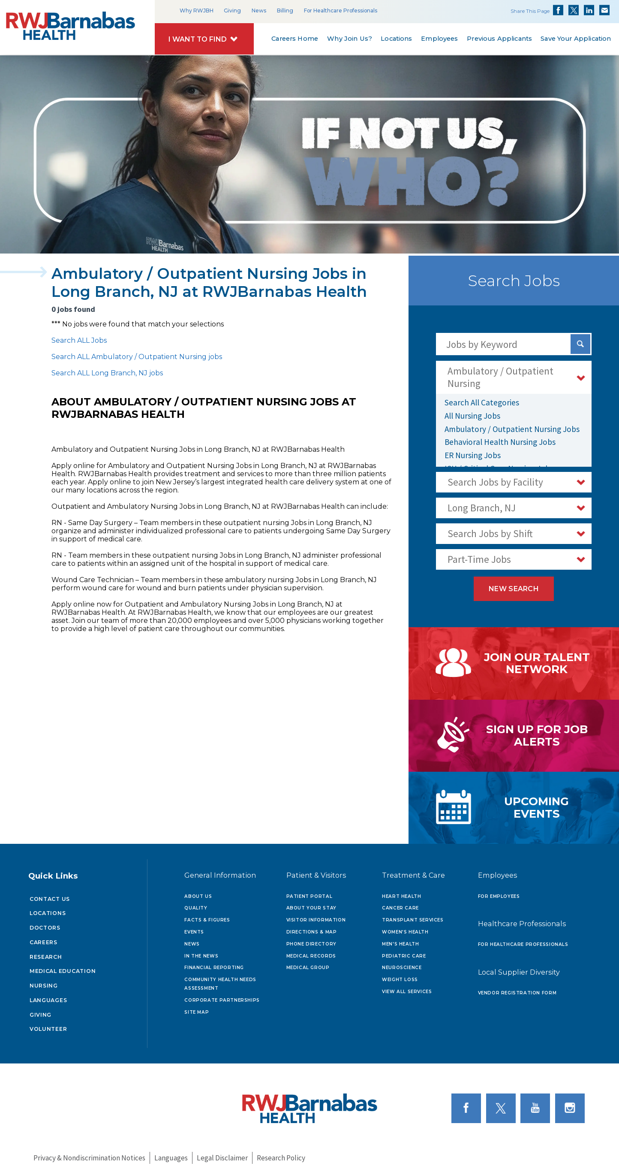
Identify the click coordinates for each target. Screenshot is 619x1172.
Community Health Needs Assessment (220, 980)
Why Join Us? (349, 38)
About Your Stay (311, 904)
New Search (514, 589)
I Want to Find (197, 39)
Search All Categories (482, 402)
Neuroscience (401, 964)
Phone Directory (311, 940)
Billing (285, 10)
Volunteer (48, 1025)
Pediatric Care (404, 952)
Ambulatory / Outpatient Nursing (500, 377)
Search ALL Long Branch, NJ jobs (107, 373)
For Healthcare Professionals (340, 10)
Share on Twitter (573, 10)
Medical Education (63, 967)
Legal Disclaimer (222, 1154)
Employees (439, 38)
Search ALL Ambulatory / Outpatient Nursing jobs (136, 357)
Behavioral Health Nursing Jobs (500, 442)
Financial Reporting (214, 964)
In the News (201, 952)
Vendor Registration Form (517, 989)
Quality (195, 904)
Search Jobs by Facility (495, 482)
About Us (198, 892)
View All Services (407, 988)
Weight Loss (400, 976)
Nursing (44, 982)
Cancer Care (400, 904)
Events (194, 928)
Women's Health (405, 928)
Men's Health (400, 940)
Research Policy (281, 1154)
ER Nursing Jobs (473, 455)
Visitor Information (316, 916)
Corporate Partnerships (221, 996)
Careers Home (295, 38)
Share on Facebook (558, 10)
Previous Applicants (499, 38)
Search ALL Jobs (79, 340)
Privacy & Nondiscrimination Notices (89, 1154)
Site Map (196, 1008)
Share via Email (604, 10)
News (259, 10)
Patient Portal (309, 892)
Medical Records (311, 952)
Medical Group (308, 964)
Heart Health (401, 892)
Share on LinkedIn (589, 10)
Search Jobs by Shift (490, 533)
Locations (396, 38)
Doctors (45, 924)
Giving (232, 10)
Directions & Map (311, 928)
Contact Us (50, 894)
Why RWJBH (196, 10)
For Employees (499, 892)
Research (46, 952)
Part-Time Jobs (479, 559)
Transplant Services (413, 916)
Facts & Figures (207, 916)
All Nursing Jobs (472, 416)
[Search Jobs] (580, 344)
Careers (43, 938)
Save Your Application (576, 38)
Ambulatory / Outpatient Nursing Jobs (512, 429)
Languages (48, 996)
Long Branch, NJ (482, 507)
